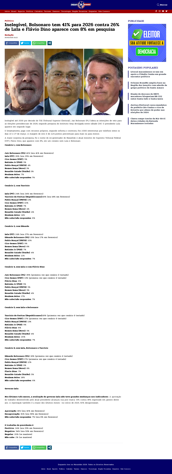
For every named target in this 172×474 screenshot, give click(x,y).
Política (29, 11)
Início (7, 11)
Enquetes (93, 11)
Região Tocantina (79, 11)
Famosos (56, 11)
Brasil (13, 11)
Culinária (38, 11)
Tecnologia (66, 11)
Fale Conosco (104, 11)
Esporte (21, 11)
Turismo (47, 11)
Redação (9, 35)
